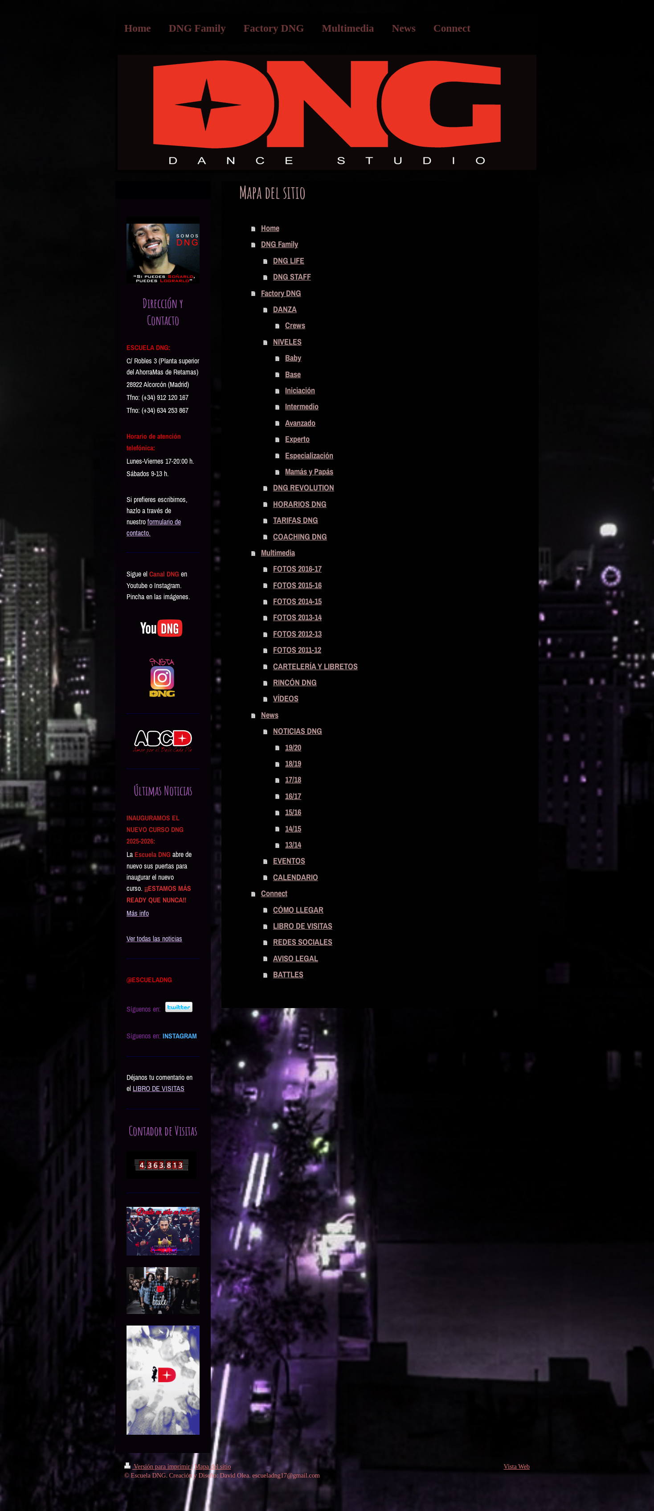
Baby (293, 357)
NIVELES (287, 341)
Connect (274, 893)
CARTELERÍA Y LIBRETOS (315, 666)
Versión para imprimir (158, 1466)
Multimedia (278, 552)
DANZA (285, 309)
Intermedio (302, 406)
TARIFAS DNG (295, 520)
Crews (295, 325)
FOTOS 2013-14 (297, 617)
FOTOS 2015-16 (297, 585)
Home (270, 228)
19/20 (293, 747)
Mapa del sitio (213, 1466)
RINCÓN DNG (295, 682)
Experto (297, 439)
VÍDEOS (285, 698)
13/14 (293, 844)
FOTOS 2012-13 (297, 633)
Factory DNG (281, 293)
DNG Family (279, 244)
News (269, 715)
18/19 (293, 763)
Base (293, 374)
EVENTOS (289, 860)
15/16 (293, 812)
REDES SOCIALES (302, 941)
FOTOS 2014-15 (297, 601)
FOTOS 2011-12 (297, 649)
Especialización (309, 455)
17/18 (293, 779)
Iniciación (300, 390)
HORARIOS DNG (300, 504)
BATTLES (288, 974)
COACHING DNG (300, 536)
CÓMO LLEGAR (298, 909)
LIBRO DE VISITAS (302, 925)
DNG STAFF (292, 276)
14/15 (293, 828)
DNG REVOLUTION (303, 487)
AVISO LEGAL (295, 958)
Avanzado (300, 422)
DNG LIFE (288, 260)
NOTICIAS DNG (297, 731)
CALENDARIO (295, 877)
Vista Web (517, 1466)
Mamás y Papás (309, 471)
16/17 (293, 796)
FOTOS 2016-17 (297, 568)
